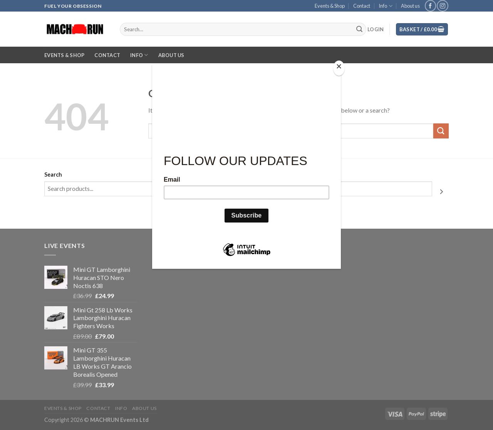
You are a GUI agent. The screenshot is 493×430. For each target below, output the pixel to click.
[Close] (339, 68)
